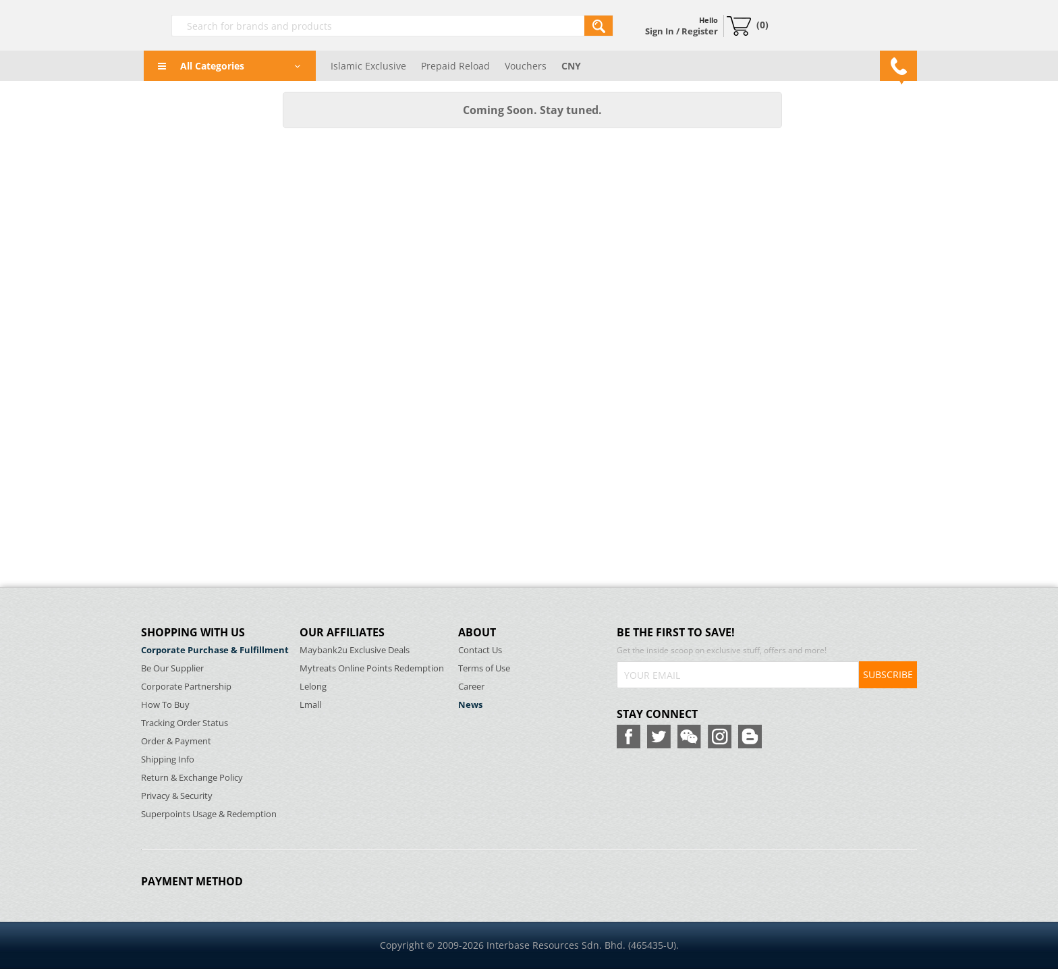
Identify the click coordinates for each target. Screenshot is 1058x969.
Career (471, 686)
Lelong (313, 686)
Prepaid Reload (455, 65)
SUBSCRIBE (888, 674)
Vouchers (526, 65)
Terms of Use (484, 668)
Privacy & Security (177, 796)
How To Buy (165, 705)
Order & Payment (176, 741)
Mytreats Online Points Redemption (372, 668)
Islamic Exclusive (368, 65)
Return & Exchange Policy (192, 777)
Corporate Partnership (186, 686)
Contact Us (480, 650)
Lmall (310, 705)
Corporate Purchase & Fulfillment (215, 650)
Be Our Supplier (172, 668)
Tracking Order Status (184, 723)
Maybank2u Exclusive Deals (355, 650)
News (470, 705)
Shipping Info (167, 759)
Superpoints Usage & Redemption (209, 814)
